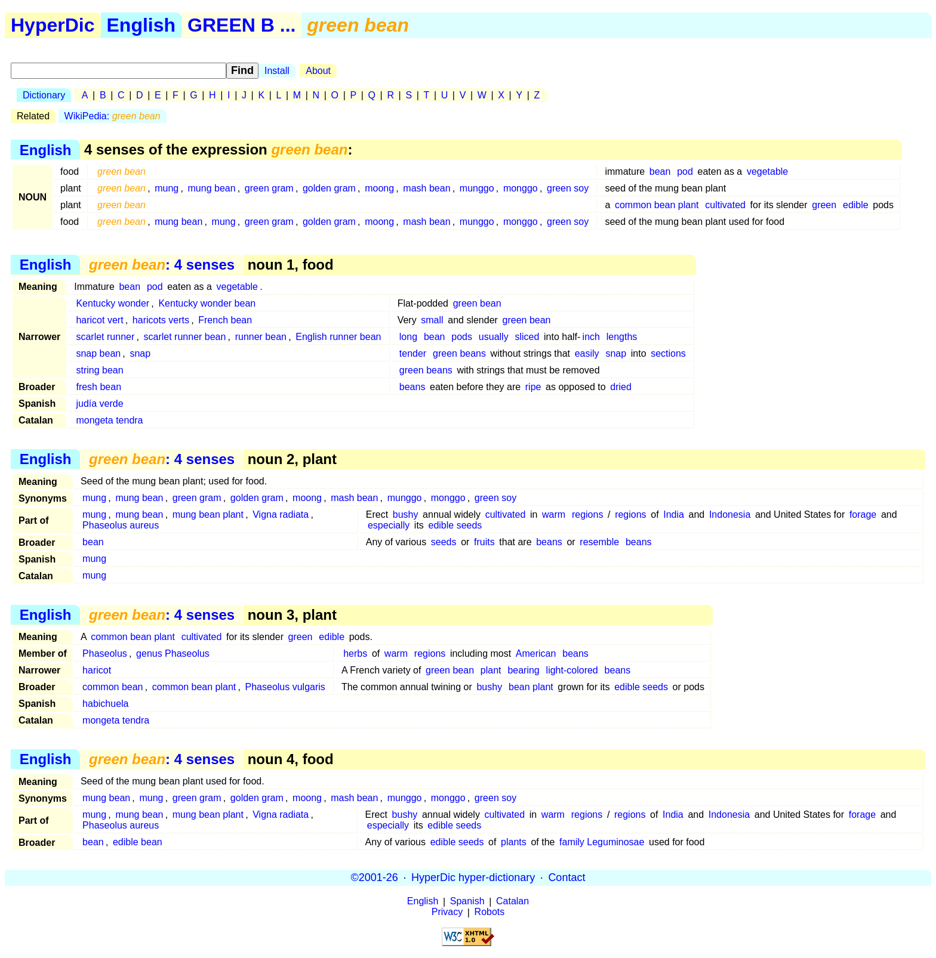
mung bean (212, 188)
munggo (477, 188)
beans (412, 387)
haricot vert (99, 320)
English (141, 25)
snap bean (98, 353)
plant (491, 670)
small (432, 320)
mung (166, 188)
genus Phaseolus (173, 653)
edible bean (137, 842)
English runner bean (338, 337)
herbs (355, 653)
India (673, 514)
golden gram (329, 188)
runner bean (261, 337)
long (408, 337)
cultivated (725, 205)
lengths (622, 337)
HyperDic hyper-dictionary (473, 877)
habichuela (105, 704)
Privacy (447, 912)
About (318, 71)
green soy (568, 188)
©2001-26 (374, 877)
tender (412, 353)
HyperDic (53, 25)
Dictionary (44, 95)
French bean (225, 320)
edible (856, 205)
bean (660, 171)
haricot (96, 670)
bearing (523, 670)
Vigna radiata (281, 514)
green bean (477, 303)
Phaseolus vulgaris (285, 687)
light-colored (572, 670)
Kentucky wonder (112, 303)
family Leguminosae (601, 842)
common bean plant (657, 205)
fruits (484, 542)
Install (277, 71)
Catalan (512, 902)
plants (513, 842)
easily (587, 353)
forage (862, 514)
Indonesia (729, 514)
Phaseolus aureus (120, 525)
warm (553, 514)
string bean (99, 370)
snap (140, 353)
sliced (527, 337)
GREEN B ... (241, 25)
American (536, 653)
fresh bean (98, 387)
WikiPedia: (112, 116)
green (824, 205)
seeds (444, 542)
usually (494, 337)
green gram (269, 188)
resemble (599, 542)
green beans (459, 353)
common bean (112, 687)
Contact (566, 877)
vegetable (767, 171)
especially (389, 525)
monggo (520, 188)
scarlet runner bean (185, 337)
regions (587, 514)
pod (685, 171)
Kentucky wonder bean (206, 303)
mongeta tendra (109, 420)
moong (379, 188)
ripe (533, 387)
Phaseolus (104, 653)
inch (591, 337)
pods (461, 337)
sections (668, 353)
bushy (405, 514)
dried (621, 387)
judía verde (99, 403)
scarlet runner (105, 337)
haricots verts (161, 320)
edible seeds (455, 525)
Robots (490, 912)
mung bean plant (208, 514)
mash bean (426, 188)
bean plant (531, 687)
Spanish (467, 902)
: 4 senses (162, 265)
